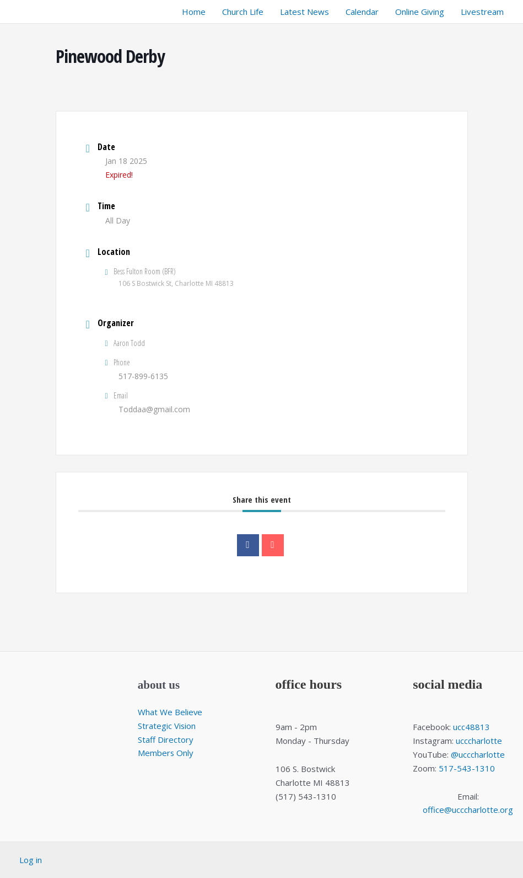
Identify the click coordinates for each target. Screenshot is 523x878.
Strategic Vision (167, 725)
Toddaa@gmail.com (154, 409)
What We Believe (170, 711)
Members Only (166, 752)
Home (194, 11)
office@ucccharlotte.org (468, 809)
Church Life (242, 11)
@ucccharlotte (478, 754)
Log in (30, 859)
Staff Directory (165, 739)
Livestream (482, 11)
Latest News (304, 11)
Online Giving (419, 11)
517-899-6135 (143, 376)
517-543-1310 (467, 768)
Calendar (362, 11)
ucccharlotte (479, 740)
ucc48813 (471, 726)
